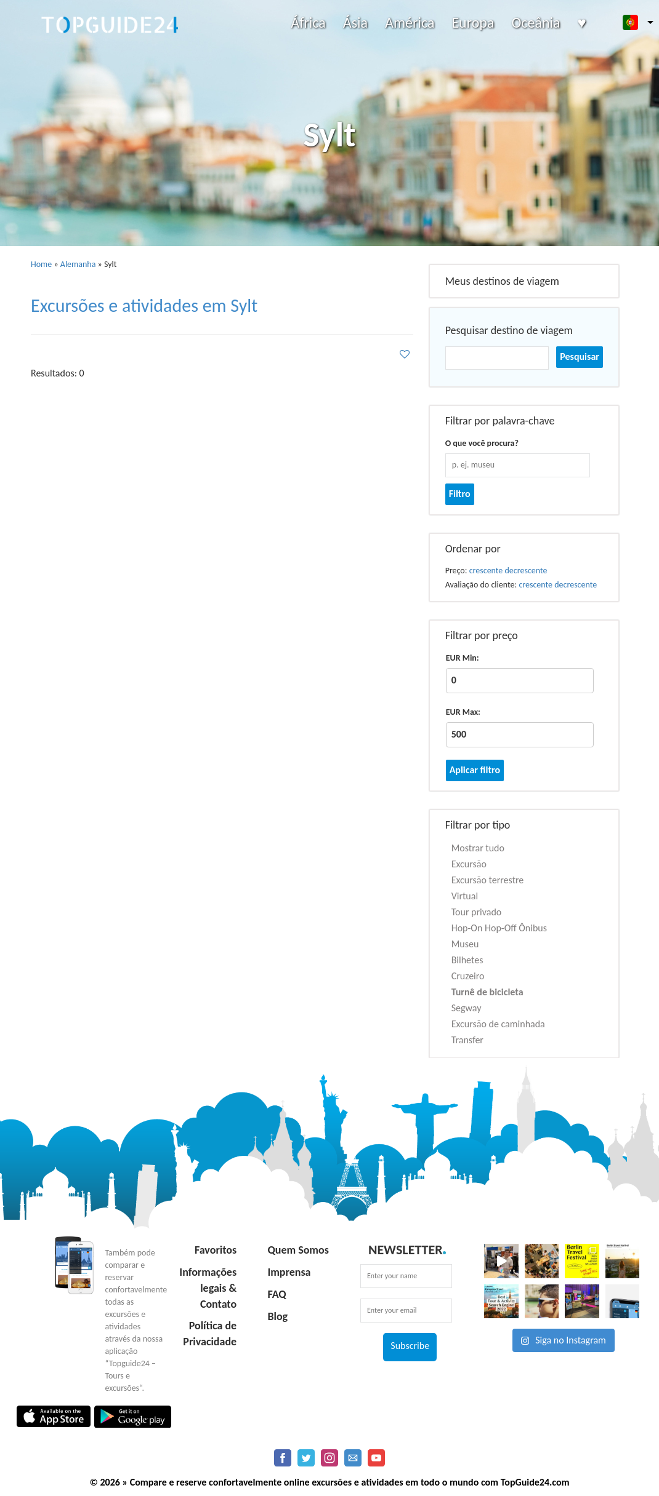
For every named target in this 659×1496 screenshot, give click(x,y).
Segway (466, 1008)
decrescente (526, 570)
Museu (465, 944)
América (409, 22)
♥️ (582, 22)
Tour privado (476, 912)
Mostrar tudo (477, 848)
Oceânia (535, 22)
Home (41, 264)
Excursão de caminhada (498, 1024)
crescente (486, 570)
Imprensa (288, 1272)
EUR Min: (462, 658)
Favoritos (216, 1250)
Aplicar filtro (475, 770)
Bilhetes (467, 960)
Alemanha (78, 264)
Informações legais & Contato (208, 1287)
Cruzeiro (468, 976)
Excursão (469, 864)
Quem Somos (297, 1250)
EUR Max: (463, 712)
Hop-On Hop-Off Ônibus (499, 928)
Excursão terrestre (487, 880)
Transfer (467, 1040)
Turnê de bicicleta (487, 992)
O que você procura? (482, 443)
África (308, 22)
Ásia (355, 22)
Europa (472, 22)
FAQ (276, 1294)
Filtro (460, 493)
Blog (277, 1316)
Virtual (464, 896)
